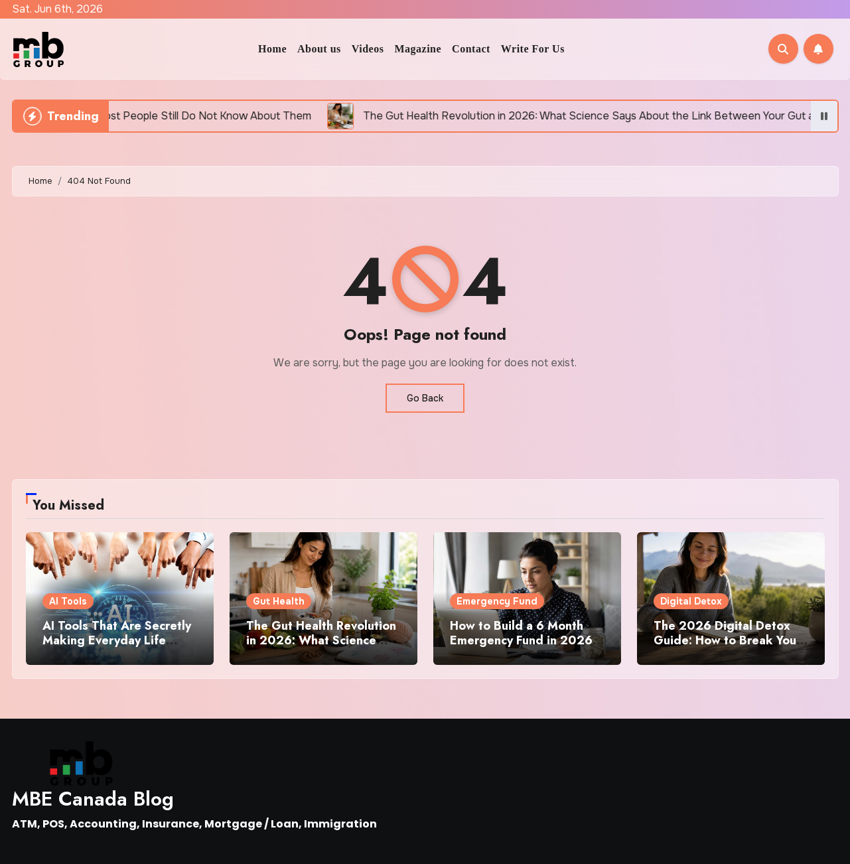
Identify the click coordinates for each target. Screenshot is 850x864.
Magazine (417, 48)
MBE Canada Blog (93, 798)
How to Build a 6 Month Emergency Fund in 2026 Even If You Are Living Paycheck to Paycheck (521, 647)
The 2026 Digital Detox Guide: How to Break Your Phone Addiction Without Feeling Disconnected (727, 647)
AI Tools (68, 601)
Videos (368, 48)
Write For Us (533, 48)
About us (319, 48)
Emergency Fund (497, 601)
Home (272, 48)
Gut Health (279, 601)
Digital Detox (691, 601)
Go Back (425, 398)
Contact (471, 48)
